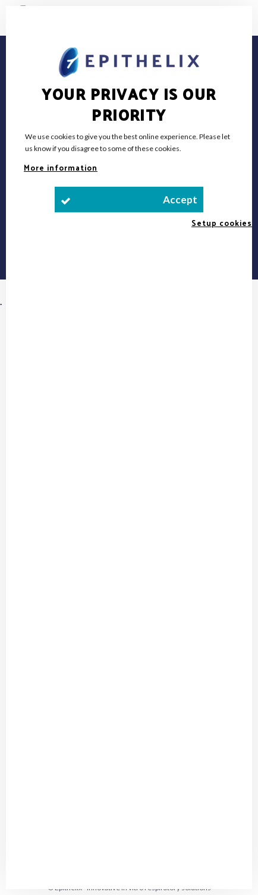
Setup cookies (221, 222)
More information (60, 167)
